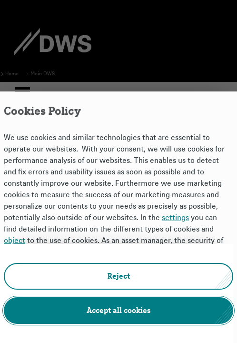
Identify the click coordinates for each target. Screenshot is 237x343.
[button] (118, 276)
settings (175, 218)
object (14, 240)
